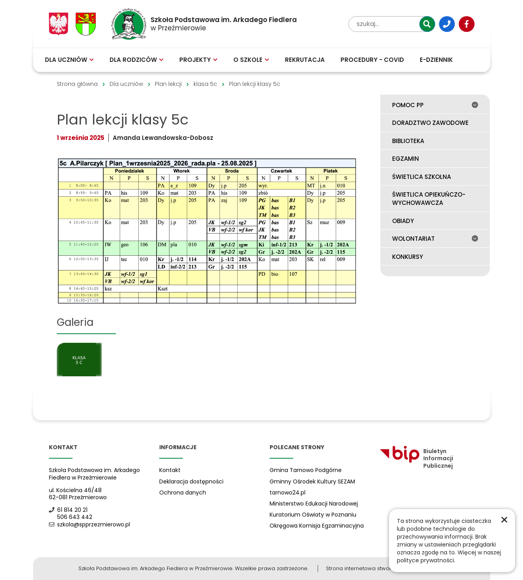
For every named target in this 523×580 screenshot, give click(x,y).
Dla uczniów (126, 84)
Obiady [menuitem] (403, 221)
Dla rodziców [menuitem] (137, 60)
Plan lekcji (168, 84)
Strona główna (77, 84)
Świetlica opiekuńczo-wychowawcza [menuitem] (428, 198)
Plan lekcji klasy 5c (254, 84)
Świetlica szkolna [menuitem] (421, 177)
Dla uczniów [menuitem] (69, 60)
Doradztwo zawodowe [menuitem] (430, 123)
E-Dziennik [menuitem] (436, 60)
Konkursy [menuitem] (407, 257)
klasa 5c (205, 84)
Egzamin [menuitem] (405, 158)
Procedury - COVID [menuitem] (372, 60)
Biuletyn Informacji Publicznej (416, 458)
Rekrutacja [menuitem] (305, 60)
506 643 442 (70, 517)
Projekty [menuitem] (198, 60)
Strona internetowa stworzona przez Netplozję (385, 568)
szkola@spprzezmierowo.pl (89, 524)
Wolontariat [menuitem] (435, 238)
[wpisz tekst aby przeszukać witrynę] (391, 24)
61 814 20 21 (68, 510)
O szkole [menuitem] (251, 60)
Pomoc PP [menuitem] (435, 105)
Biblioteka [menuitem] (408, 141)
